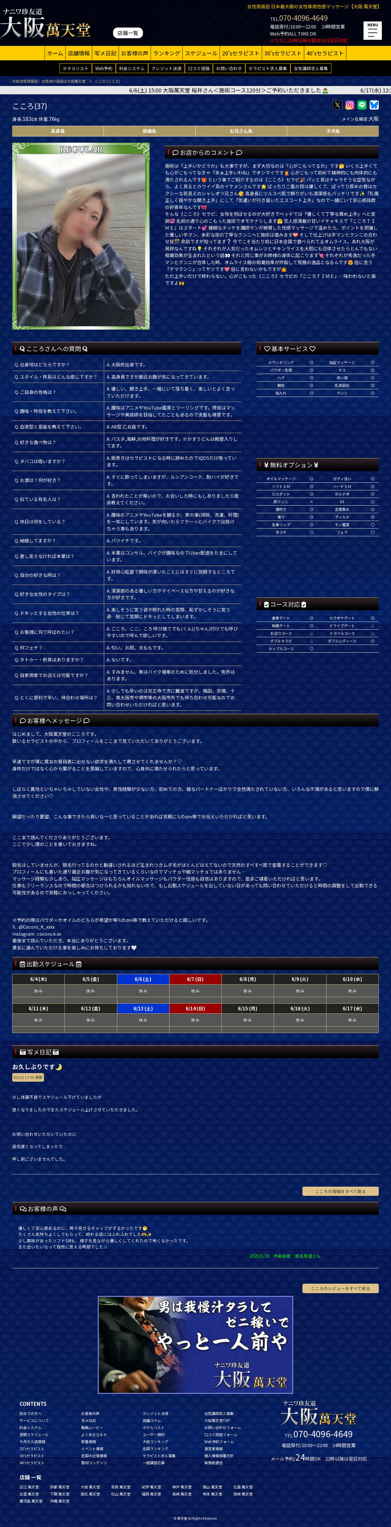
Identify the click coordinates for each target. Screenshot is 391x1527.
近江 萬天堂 (29, 1486)
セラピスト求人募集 (268, 68)
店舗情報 (79, 53)
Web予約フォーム (219, 1441)
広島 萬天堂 (243, 1486)
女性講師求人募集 (311, 68)
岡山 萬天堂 (212, 1486)
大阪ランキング (155, 1441)
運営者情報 (213, 1448)
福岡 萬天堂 (151, 1493)
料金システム (132, 68)
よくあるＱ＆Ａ (94, 1434)
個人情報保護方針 (219, 1455)
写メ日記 (105, 53)
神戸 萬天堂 (182, 1486)
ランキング (166, 53)
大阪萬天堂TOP (217, 1420)
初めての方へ (31, 1413)
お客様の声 (134, 53)
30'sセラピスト (283, 53)
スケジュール (201, 53)
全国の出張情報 (94, 1455)
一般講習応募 (154, 1462)
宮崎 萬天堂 (243, 1493)
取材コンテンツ (94, 1462)
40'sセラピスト (325, 53)
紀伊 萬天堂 (151, 1486)
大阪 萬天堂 (90, 1486)
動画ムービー (92, 1427)
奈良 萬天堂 (120, 1486)
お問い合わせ (229, 68)
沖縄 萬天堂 (59, 1500)
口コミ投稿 (199, 68)
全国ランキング (155, 1448)
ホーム (55, 53)
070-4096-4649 (303, 17)
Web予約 (103, 68)
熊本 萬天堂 (212, 1493)
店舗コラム (152, 1420)
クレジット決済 (166, 68)
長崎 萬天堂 (182, 1493)
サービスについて (34, 1420)
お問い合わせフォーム (222, 1427)
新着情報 (88, 1441)
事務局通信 (213, 1462)
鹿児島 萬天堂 (31, 1500)
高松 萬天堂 (90, 1493)
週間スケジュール (34, 1434)
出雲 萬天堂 (29, 1493)
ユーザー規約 (154, 1434)
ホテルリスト (76, 68)
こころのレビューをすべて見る (340, 1288)
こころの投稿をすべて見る (340, 1191)
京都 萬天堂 (59, 1486)
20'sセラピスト (241, 53)
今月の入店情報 (32, 1441)
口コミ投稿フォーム (220, 1434)
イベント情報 (92, 1448)
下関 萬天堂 (59, 1493)
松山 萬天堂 (120, 1493)
